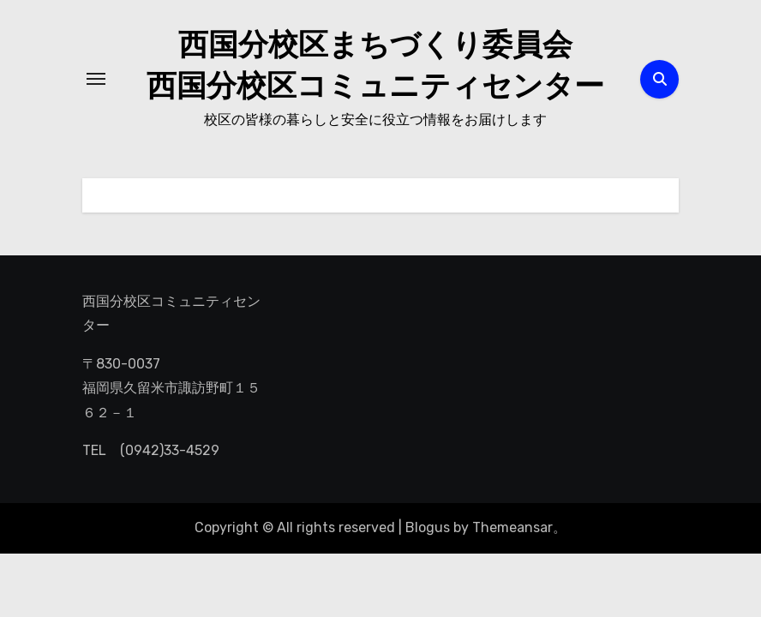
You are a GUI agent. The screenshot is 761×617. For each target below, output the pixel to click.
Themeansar (512, 527)
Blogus (427, 527)
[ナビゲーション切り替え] (96, 79)
